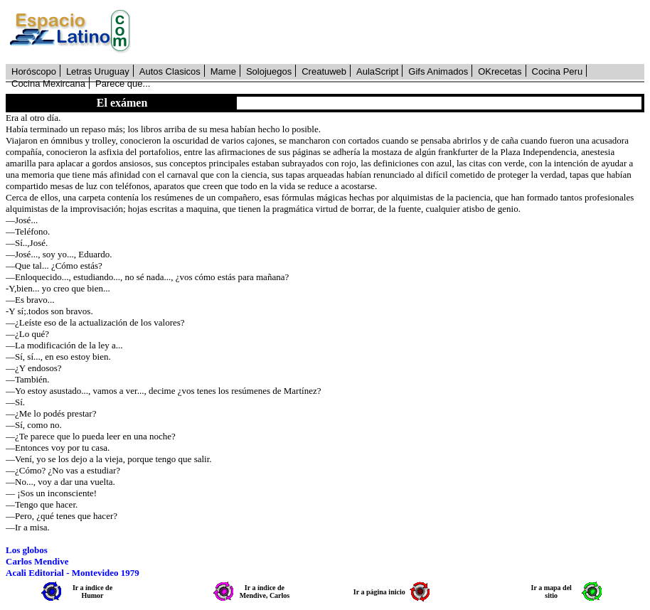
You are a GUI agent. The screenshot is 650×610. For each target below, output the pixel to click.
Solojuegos (269, 71)
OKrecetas (499, 71)
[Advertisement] (395, 32)
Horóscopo (33, 71)
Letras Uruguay (97, 71)
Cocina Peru (557, 71)
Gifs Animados (438, 71)
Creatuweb (324, 71)
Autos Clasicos (170, 71)
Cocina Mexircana (48, 83)
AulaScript (377, 71)
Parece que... (122, 83)
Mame (223, 71)
